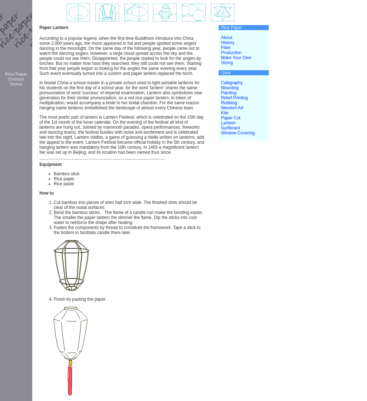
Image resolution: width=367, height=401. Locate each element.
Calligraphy (232, 82)
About (226, 37)
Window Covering (238, 132)
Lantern (228, 122)
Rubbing (229, 102)
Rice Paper (16, 74)
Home (16, 84)
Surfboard (230, 127)
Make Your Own (236, 57)
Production (231, 52)
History (227, 42)
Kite (225, 112)
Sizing (227, 62)
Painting (229, 92)
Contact (16, 79)
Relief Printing (234, 97)
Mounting (230, 87)
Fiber (226, 47)
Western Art (232, 107)
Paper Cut (230, 117)
